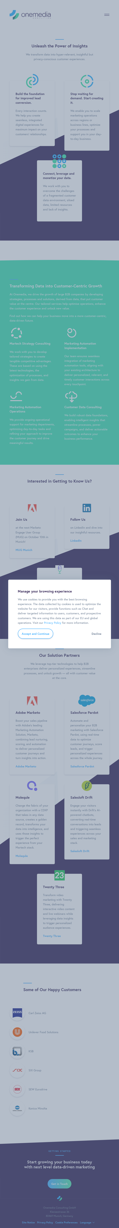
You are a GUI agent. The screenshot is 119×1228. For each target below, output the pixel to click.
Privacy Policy (52, 623)
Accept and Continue (35, 634)
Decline (96, 634)
